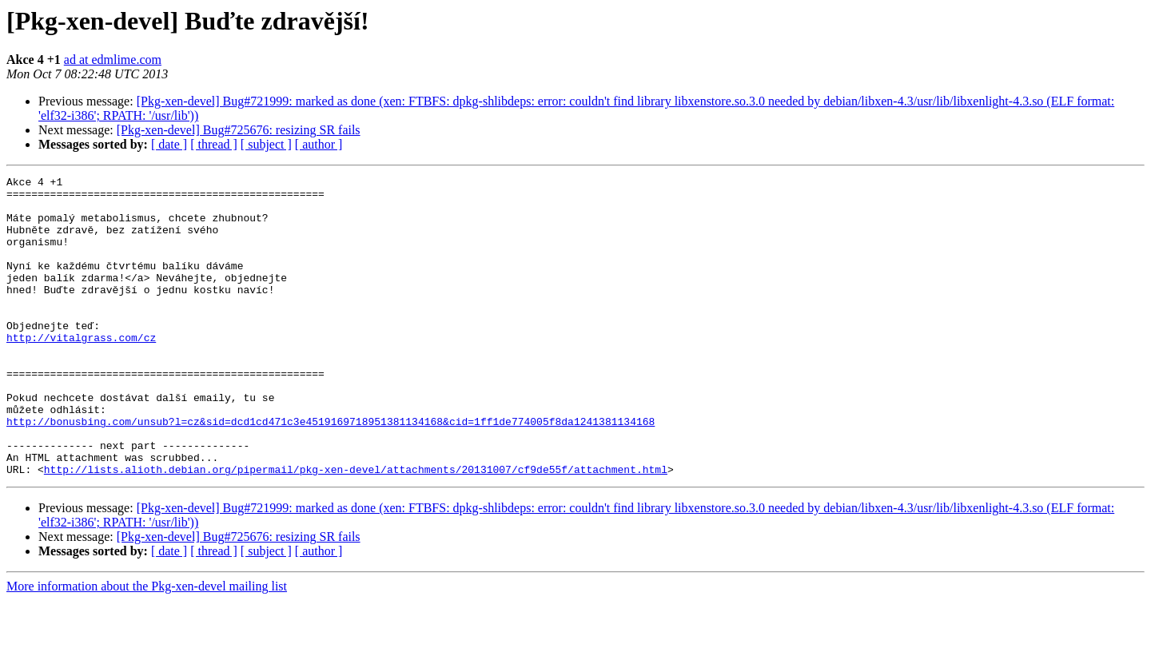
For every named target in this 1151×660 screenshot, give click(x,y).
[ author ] (319, 144)
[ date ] (169, 144)
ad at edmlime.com (112, 59)
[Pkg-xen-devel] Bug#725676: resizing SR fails (238, 130)
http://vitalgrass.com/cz (81, 371)
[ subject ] (266, 144)
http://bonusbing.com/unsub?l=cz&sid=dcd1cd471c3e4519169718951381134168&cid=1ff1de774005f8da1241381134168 (330, 471)
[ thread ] (213, 144)
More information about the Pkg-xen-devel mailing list (146, 646)
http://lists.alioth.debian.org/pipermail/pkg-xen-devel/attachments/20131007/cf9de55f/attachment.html (355, 529)
